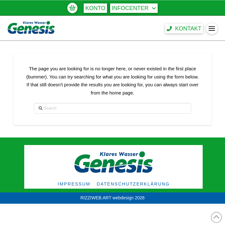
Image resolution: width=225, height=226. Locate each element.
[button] (72, 8)
